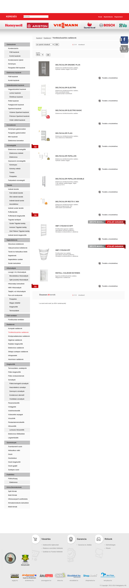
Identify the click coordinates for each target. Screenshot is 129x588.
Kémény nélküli (14, 169)
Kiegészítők (13, 307)
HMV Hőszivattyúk (14, 288)
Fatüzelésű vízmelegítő (16, 180)
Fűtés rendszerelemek (16, 376)
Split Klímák (12, 491)
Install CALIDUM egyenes (67, 273)
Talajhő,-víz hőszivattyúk (17, 291)
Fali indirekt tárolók (16, 193)
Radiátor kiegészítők (15, 344)
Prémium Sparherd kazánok (19, 116)
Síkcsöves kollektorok (16, 244)
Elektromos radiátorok (16, 348)
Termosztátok (14, 311)
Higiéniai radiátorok (15, 340)
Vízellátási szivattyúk (16, 399)
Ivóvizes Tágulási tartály (18, 227)
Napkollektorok (12, 240)
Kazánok (10, 38)
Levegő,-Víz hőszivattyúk (17, 272)
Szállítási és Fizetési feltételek (53, 552)
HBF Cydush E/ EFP (64, 226)
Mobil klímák (12, 507)
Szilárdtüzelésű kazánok (15, 85)
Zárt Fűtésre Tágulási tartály (19, 231)
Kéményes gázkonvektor (17, 129)
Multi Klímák (12, 495)
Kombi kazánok (15, 56)
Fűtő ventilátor (12, 316)
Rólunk (108, 548)
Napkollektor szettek (15, 259)
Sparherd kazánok (14, 109)
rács (115, 45)
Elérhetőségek (110, 545)
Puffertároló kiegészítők (16, 216)
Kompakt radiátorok (15, 328)
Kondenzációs (13, 48)
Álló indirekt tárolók (16, 197)
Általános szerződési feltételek (53, 548)
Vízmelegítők (11, 145)
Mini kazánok (13, 137)
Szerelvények (11, 442)
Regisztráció (118, 17)
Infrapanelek (12, 355)
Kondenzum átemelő (16, 395)
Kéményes (12, 64)
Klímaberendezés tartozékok (18, 503)
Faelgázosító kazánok (16, 105)
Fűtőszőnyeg (12, 478)
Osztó (10, 454)
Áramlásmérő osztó (15, 446)
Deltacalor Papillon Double (69, 179)
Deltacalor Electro (65, 88)
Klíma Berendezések (14, 487)
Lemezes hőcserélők (16, 430)
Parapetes (13, 176)
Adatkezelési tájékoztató (51, 545)
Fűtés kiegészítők (14, 372)
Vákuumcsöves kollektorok (17, 248)
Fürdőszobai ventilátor (16, 320)
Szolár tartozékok (14, 263)
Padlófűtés (10, 475)
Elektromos (13, 157)
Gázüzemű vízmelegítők (17, 161)
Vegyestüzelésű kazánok (17, 89)
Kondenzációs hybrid (15, 60)
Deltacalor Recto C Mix (67, 202)
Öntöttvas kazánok (16, 97)
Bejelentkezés (108, 17)
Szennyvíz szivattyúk (17, 391)
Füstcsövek (12, 521)
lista (119, 45)
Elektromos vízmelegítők (17, 149)
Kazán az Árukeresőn (29, 578)
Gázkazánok (11, 44)
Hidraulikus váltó (14, 450)
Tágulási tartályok (14, 220)
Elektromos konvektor (16, 141)
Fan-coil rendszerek (15, 295)
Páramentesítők (14, 403)
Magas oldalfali (14, 303)
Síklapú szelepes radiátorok (18, 352)
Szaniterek (11, 513)
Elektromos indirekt (16, 153)
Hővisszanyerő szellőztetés (18, 499)
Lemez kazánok (15, 93)
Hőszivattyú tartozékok (16, 284)
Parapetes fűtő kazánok (16, 68)
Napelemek (12, 256)
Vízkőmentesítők (14, 411)
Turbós (11, 172)
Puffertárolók (12, 212)
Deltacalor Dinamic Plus (67, 65)
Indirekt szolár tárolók (16, 208)
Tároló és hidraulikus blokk (17, 252)
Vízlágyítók (12, 407)
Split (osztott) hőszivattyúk (18, 280)
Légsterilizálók (13, 438)
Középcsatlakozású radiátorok (19, 336)
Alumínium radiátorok (16, 359)
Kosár (100, 17)
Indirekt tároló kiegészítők (17, 235)
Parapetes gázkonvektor (17, 133)
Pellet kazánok (13, 101)
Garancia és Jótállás (85, 545)
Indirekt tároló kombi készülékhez (16, 202)
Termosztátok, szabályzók (17, 368)
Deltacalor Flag (63, 133)
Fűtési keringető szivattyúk (18, 383)
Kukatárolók (12, 528)
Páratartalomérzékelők (16, 422)
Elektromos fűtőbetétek (16, 434)
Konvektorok (11, 125)
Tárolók (9, 185)
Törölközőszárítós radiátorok (18, 332)
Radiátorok (11, 324)
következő (81, 44)
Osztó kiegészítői (14, 462)
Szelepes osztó (13, 470)
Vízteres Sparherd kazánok (19, 112)
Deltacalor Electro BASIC (68, 110)
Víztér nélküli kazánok (17, 120)
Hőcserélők (12, 426)
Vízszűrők (11, 418)
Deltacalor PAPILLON (65, 156)
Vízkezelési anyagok (15, 414)
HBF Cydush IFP (62, 250)
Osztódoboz (12, 458)
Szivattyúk (12, 380)
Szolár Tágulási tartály (17, 223)
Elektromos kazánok (14, 73)
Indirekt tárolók (13, 189)
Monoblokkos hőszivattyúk (18, 276)
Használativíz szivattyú (17, 387)
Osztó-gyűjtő (12, 466)
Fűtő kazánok (14, 52)
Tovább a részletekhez (110, 78)
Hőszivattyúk (11, 268)
